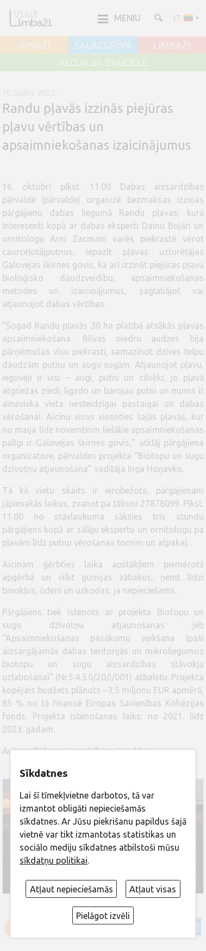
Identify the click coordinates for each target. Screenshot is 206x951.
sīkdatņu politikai (54, 860)
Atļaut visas (152, 889)
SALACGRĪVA (103, 45)
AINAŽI (34, 45)
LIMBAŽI (171, 45)
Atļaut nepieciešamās (71, 889)
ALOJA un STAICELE (103, 63)
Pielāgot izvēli (103, 916)
